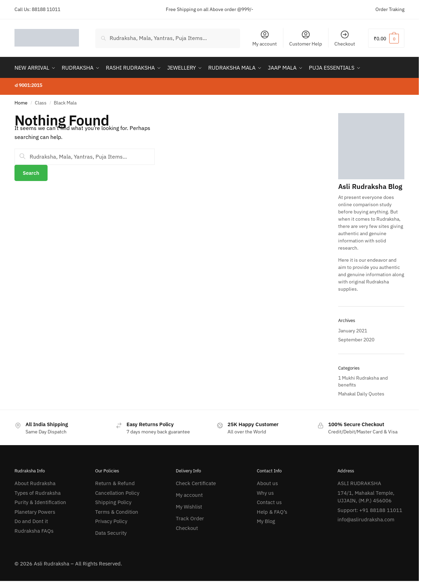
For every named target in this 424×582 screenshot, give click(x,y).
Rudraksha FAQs (33, 531)
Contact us (269, 502)
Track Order (190, 518)
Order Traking (389, 9)
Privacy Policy (111, 521)
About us (267, 483)
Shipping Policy (113, 502)
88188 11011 (46, 9)
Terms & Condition (116, 512)
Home (21, 103)
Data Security (111, 533)
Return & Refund (115, 483)
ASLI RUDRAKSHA (359, 483)
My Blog (266, 521)
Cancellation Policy (117, 493)
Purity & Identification (40, 502)
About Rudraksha (34, 483)
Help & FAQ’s (272, 512)
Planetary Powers (34, 512)
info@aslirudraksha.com (365, 519)
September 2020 (356, 340)
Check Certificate (196, 483)
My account (264, 38)
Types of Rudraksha (37, 493)
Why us (265, 493)
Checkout (344, 38)
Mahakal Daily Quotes (361, 394)
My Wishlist (189, 506)
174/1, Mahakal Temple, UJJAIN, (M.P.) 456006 (365, 497)
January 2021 (352, 331)
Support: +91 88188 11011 (369, 510)
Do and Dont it (31, 521)
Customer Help (305, 38)
